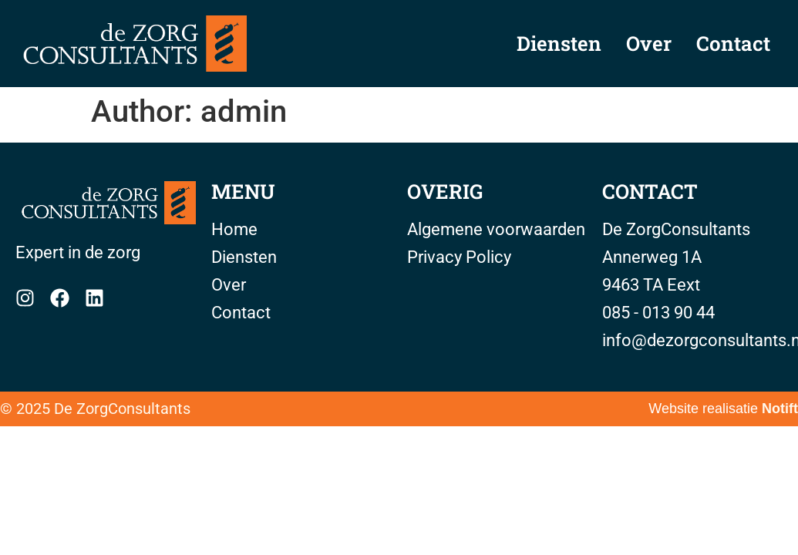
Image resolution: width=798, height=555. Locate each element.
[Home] (105, 203)
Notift (780, 408)
